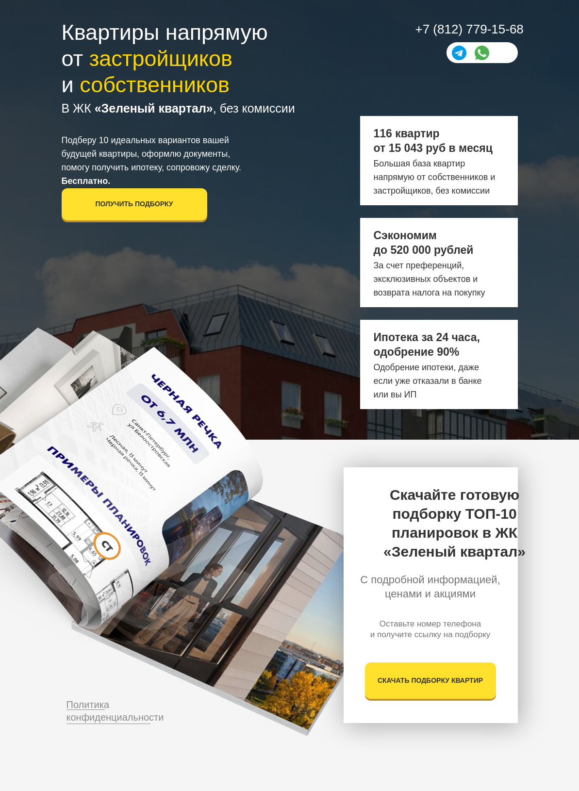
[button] (134, 204)
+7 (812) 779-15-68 (469, 29)
